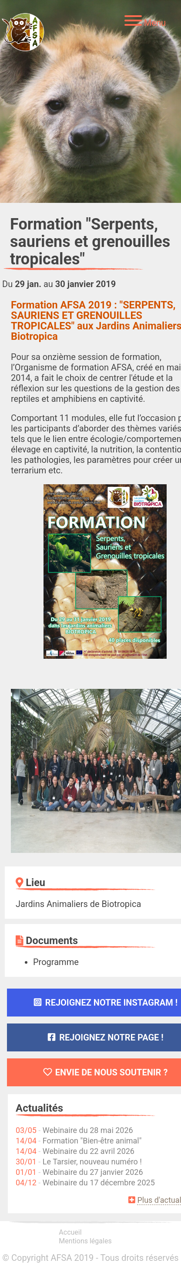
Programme (56, 962)
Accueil (70, 1232)
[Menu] (145, 21)
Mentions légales (85, 1241)
